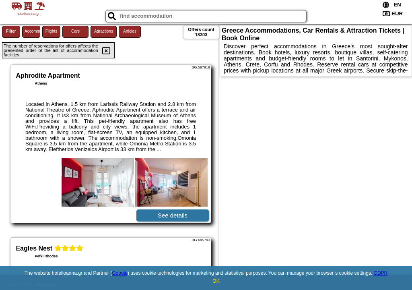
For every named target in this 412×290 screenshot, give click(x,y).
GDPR (381, 273)
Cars (75, 31)
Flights (51, 31)
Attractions (103, 31)
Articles (129, 31)
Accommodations (32, 31)
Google (120, 273)
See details (172, 215)
